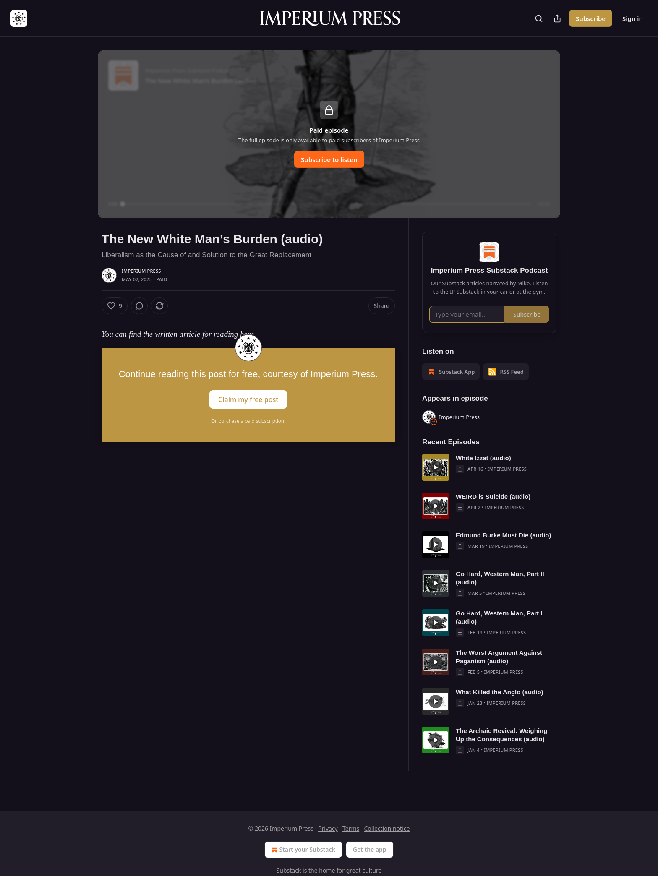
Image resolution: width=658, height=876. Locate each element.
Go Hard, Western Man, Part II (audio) (500, 590)
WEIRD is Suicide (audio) (493, 508)
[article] (489, 479)
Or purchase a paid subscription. (248, 421)
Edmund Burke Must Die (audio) (503, 547)
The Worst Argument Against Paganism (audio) (499, 669)
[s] (435, 479)
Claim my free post (248, 399)
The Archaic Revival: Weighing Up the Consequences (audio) (501, 747)
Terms (350, 828)
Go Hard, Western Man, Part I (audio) (499, 629)
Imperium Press (141, 271)
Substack (289, 870)
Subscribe (591, 18)
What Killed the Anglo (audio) (499, 704)
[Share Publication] (557, 18)
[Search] (538, 18)
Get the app (369, 849)
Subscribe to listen (329, 159)
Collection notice (387, 828)
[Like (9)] (115, 305)
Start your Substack (302, 849)
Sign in (632, 18)
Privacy (328, 828)
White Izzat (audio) (483, 470)
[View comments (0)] (139, 305)
